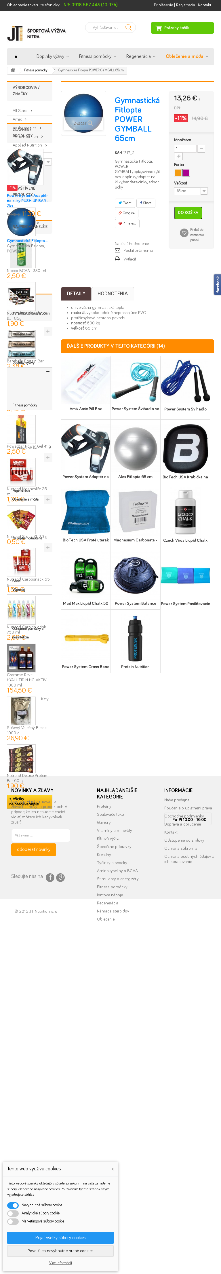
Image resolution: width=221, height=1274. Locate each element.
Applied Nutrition (28, 143)
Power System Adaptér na (85, 477)
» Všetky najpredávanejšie (24, 949)
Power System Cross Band (85, 667)
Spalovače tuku (110, 1124)
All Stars (20, 108)
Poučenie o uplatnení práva (188, 1118)
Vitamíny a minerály (114, 1140)
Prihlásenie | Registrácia (174, 5)
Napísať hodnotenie (132, 244)
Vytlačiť (129, 259)
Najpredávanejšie (30, 375)
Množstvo (182, 140)
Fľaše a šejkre (26, 1007)
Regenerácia (138, 56)
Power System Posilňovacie (185, 604)
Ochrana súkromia (180, 1158)
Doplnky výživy (50, 56)
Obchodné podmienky (184, 1126)
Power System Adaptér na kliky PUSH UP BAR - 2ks (27, 250)
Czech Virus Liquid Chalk (185, 540)
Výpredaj (18, 1052)
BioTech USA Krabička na (185, 477)
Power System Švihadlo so (135, 409)
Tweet (125, 203)
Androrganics (25, 125)
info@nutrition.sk (189, 1218)
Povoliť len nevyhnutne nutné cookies (61, 1251)
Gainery (104, 1132)
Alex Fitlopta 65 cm (135, 477)
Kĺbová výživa (109, 1148)
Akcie (16, 1043)
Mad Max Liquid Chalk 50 (85, 603)
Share (146, 203)
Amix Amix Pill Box (86, 409)
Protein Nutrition (135, 667)
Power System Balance (135, 603)
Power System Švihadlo (185, 409)
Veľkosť (181, 183)
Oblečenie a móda (184, 56)
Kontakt (204, 5)
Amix (18, 117)
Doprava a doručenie (182, 1134)
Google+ (127, 213)
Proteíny (104, 1116)
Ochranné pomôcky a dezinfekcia (27, 1065)
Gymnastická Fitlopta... (27, 342)
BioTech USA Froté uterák (86, 540)
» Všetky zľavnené (23, 272)
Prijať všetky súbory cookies (60, 1237)
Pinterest (127, 223)
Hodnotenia (113, 293)
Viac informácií (60, 1263)
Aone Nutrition (26, 134)
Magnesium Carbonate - (135, 540)
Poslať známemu (138, 250)
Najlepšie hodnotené (27, 1034)
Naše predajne (176, 1110)
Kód (118, 153)
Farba (179, 165)
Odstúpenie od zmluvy (184, 1150)
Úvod (16, 56)
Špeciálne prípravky (114, 1157)
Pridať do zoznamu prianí (197, 235)
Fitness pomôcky (95, 56)
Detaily (76, 293)
